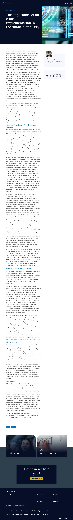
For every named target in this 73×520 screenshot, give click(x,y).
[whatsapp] (60, 75)
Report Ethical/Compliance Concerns (17, 514)
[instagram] (13, 495)
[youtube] (10, 495)
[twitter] (57, 75)
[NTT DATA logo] (5, 3)
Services (39, 498)
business (13, 426)
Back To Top (63, 518)
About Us (56, 498)
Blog (8, 426)
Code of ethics (47, 511)
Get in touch (37, 478)
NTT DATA (45, 514)
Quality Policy (35, 514)
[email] (47, 75)
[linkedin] (54, 75)
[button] (66, 3)
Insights (55, 495)
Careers (55, 501)
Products (40, 501)
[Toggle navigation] (71, 3)
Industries (40, 495)
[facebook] (51, 75)
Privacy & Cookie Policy (33, 511)
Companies (19, 511)
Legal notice (10, 511)
